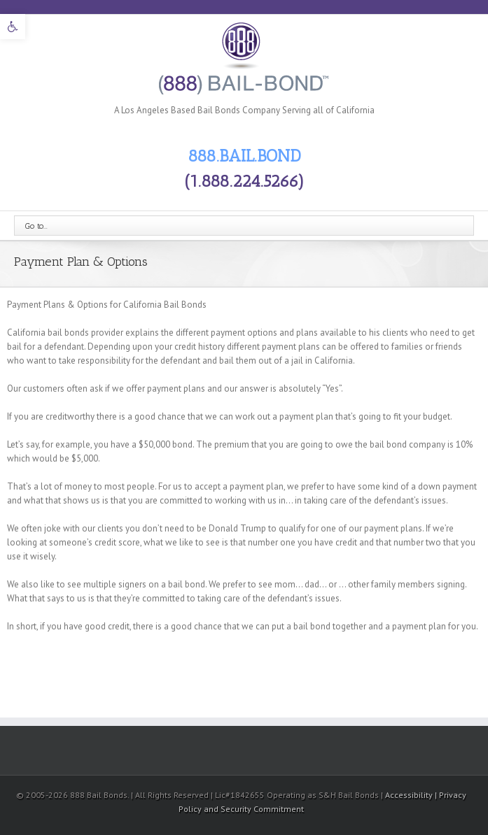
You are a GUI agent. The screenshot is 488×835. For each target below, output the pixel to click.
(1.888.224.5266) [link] (244, 181)
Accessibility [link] (410, 795)
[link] (12, 26)
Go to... (36, 226)
